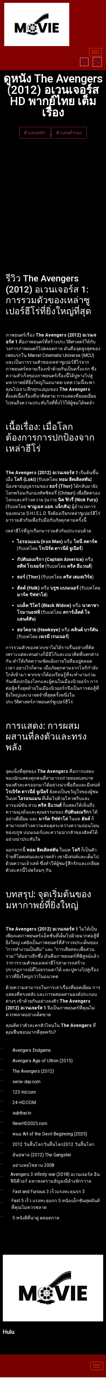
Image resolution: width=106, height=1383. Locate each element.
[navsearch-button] (84, 62)
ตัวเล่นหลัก (35, 132)
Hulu (8, 1331)
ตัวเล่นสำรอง (69, 132)
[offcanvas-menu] (97, 62)
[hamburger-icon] (95, 52)
